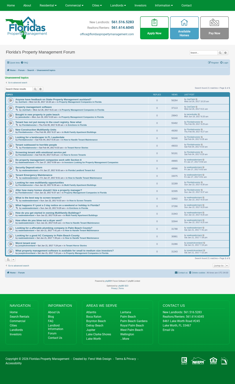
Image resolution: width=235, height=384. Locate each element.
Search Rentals (19, 316)
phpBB (108, 281)
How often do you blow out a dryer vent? (38, 220)
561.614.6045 (122, 27)
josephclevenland (26, 245)
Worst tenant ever (25, 243)
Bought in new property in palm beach (37, 114)
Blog (51, 316)
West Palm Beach (131, 330)
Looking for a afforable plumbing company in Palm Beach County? (53, 228)
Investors (140, 5)
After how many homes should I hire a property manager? (48, 190)
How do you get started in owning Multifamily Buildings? (48, 212)
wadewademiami (26, 162)
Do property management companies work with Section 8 (48, 160)
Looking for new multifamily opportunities (39, 182)
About (27, 5)
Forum (52, 333)
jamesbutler (24, 117)
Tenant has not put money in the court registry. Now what (48, 122)
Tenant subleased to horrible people (36, 144)
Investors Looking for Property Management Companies (91, 162)
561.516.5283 (122, 22)
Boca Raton (93, 316)
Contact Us (55, 338)
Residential (48, 5)
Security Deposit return (28, 167)
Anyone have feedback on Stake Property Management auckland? (53, 99)
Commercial (74, 5)
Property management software (33, 107)
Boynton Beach (96, 321)
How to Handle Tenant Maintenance (80, 140)
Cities (97, 5)
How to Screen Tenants (75, 155)
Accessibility (14, 363)
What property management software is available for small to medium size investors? (64, 250)
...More (124, 338)
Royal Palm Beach (132, 325)
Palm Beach (128, 316)
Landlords (118, 5)
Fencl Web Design (99, 359)
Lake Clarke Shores (98, 334)
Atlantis (91, 312)
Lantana (125, 312)
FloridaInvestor (29, 125)
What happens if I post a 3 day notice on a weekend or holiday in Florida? (57, 205)
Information (164, 5)
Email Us (168, 330)
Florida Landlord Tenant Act (81, 170)
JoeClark (22, 102)
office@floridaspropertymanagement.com (107, 34)
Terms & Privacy (125, 359)
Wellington (127, 334)
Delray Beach (94, 325)
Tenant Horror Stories (77, 148)
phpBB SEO (123, 286)
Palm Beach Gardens (133, 321)
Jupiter (90, 330)
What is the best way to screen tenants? (38, 197)
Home (11, 5)
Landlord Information (55, 327)
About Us (54, 312)
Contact (186, 5)
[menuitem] (24, 62)
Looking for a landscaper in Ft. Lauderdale (39, 137)
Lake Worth (93, 338)
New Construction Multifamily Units (35, 129)
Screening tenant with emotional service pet (40, 152)
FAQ (50, 321)
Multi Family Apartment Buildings (80, 132)
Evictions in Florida (77, 125)
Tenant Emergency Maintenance (33, 175)
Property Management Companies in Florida (80, 102)
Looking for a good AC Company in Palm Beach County (47, 235)
